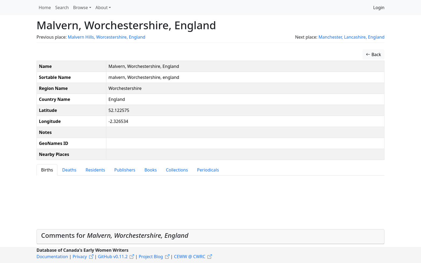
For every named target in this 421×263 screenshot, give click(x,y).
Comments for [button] (114, 235)
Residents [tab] (95, 170)
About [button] (102, 7)
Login (378, 7)
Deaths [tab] (69, 170)
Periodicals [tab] (208, 170)
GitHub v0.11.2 (113, 257)
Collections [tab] (177, 170)
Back (373, 54)
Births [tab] (47, 170)
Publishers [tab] (124, 170)
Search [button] (62, 7)
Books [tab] (150, 170)
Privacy (79, 257)
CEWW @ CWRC (189, 257)
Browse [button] (80, 7)
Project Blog (151, 257)
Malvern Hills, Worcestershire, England (106, 37)
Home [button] (45, 7)
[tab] (210, 236)
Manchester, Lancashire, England (351, 37)
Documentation (52, 257)
